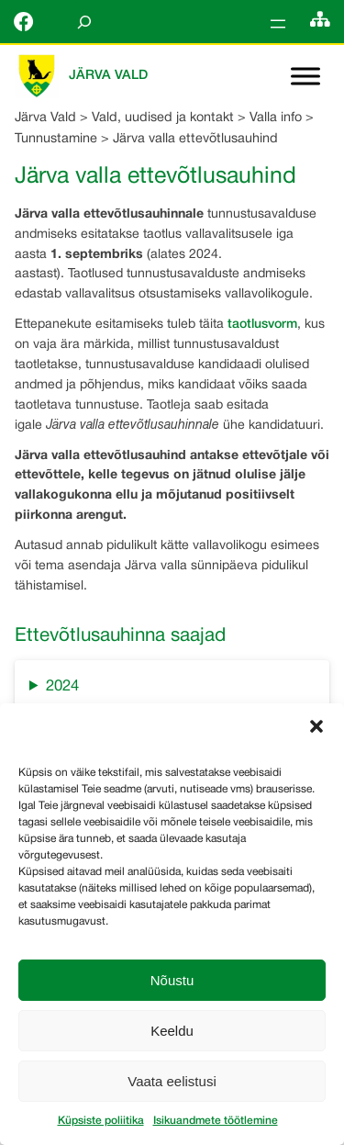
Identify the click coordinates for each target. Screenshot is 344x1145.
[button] (316, 726)
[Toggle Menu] (305, 76)
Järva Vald (108, 76)
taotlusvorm (262, 325)
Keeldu (172, 1030)
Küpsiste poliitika (101, 1121)
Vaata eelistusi (172, 1081)
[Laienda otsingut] (84, 21)
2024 (62, 686)
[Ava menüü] (278, 24)
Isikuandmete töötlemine (215, 1121)
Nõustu (172, 980)
